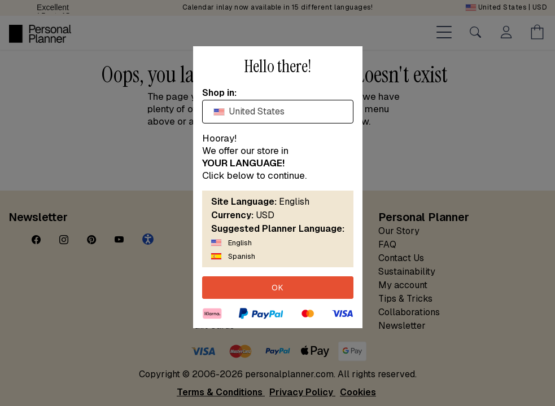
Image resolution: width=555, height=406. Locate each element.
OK (278, 288)
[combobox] (277, 111)
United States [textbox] (249, 111)
